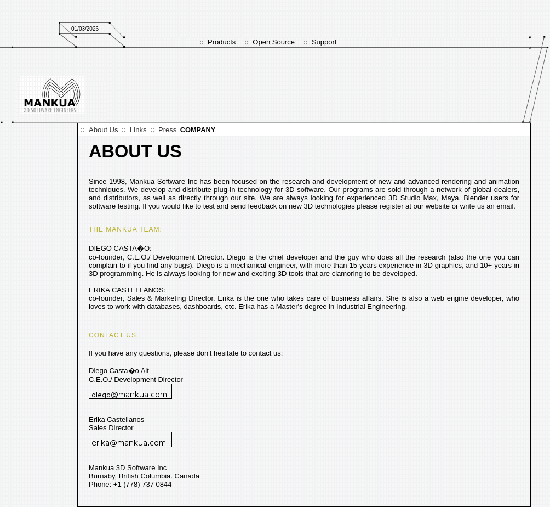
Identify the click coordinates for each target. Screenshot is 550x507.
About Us (103, 130)
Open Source (274, 42)
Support (324, 42)
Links (138, 130)
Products (222, 42)
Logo (52, 95)
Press (167, 130)
